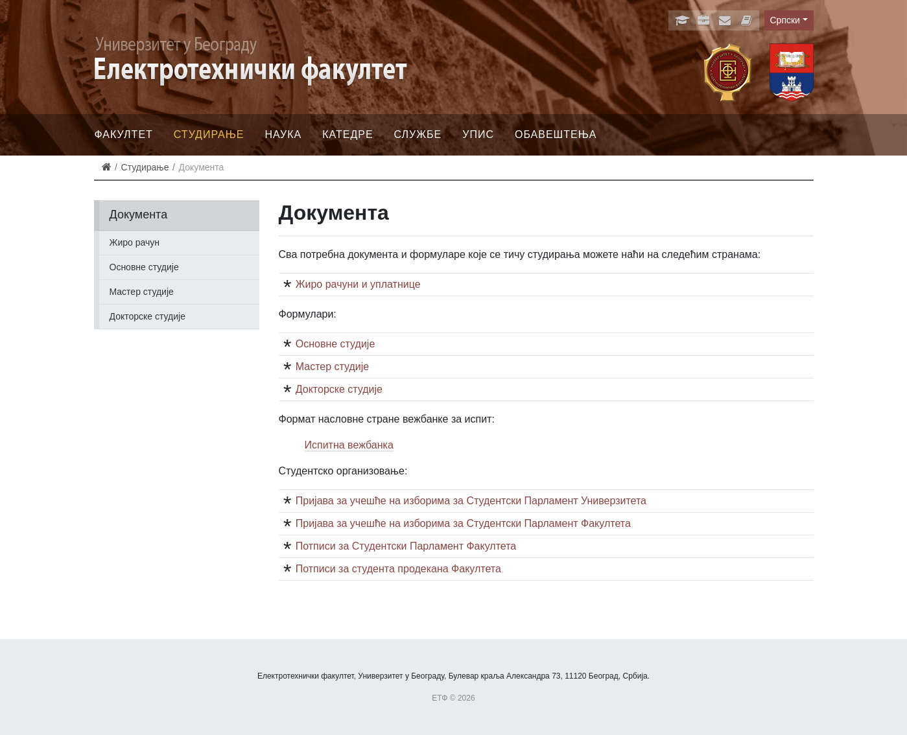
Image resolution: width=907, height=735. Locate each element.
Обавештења (556, 134)
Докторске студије (147, 316)
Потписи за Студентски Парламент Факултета (406, 546)
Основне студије (144, 267)
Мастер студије (142, 291)
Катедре (347, 134)
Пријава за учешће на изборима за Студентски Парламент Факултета (463, 523)
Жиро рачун (135, 242)
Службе (418, 134)
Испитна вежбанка (349, 444)
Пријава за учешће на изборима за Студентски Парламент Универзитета (471, 500)
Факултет (124, 134)
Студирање (209, 134)
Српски (785, 20)
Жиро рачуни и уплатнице (358, 284)
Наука (283, 134)
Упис (478, 134)
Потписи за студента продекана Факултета (398, 568)
